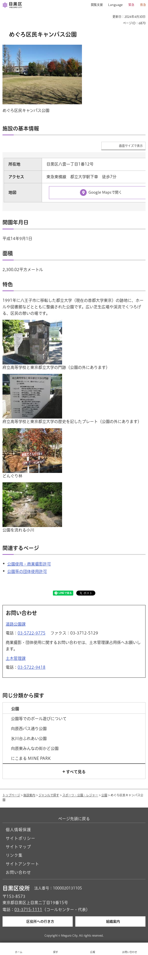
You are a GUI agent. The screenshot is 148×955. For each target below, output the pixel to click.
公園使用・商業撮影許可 (29, 564)
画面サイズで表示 (131, 145)
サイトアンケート (22, 864)
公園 (104, 795)
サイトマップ (18, 847)
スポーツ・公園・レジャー (80, 795)
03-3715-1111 (28, 910)
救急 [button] (143, 4)
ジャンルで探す (48, 795)
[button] (95, 5)
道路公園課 (16, 624)
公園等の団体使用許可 (27, 571)
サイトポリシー (20, 838)
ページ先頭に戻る (74, 819)
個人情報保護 (18, 830)
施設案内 (29, 795)
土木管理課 (16, 658)
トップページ (11, 795)
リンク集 (14, 855)
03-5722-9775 (31, 633)
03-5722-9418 (31, 667)
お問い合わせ (18, 872)
